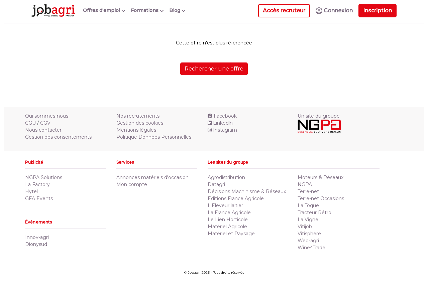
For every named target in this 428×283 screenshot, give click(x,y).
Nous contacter (43, 130)
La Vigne (308, 220)
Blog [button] (177, 10)
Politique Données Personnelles (153, 137)
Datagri (216, 184)
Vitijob (305, 227)
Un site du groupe (319, 116)
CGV (45, 123)
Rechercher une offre (214, 68)
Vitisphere (309, 234)
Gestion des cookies (139, 123)
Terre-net (308, 191)
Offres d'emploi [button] (104, 10)
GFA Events (39, 198)
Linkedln (220, 123)
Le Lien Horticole (228, 220)
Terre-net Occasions (321, 198)
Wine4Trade (311, 248)
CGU (30, 123)
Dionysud (36, 244)
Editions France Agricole (236, 198)
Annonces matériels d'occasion (152, 177)
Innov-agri (37, 237)
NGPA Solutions (43, 177)
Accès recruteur (284, 10)
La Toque (308, 205)
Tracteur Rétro (314, 212)
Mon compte (131, 184)
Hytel (31, 191)
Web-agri (308, 241)
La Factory (37, 184)
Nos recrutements (137, 116)
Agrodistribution (226, 177)
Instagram (222, 130)
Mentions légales (136, 130)
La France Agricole (229, 212)
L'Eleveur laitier (225, 205)
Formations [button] (147, 10)
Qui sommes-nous (46, 116)
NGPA (305, 184)
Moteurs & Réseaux (320, 177)
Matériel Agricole (227, 227)
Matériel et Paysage (231, 234)
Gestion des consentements (58, 137)
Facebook (222, 116)
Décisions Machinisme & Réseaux (247, 191)
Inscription (377, 10)
